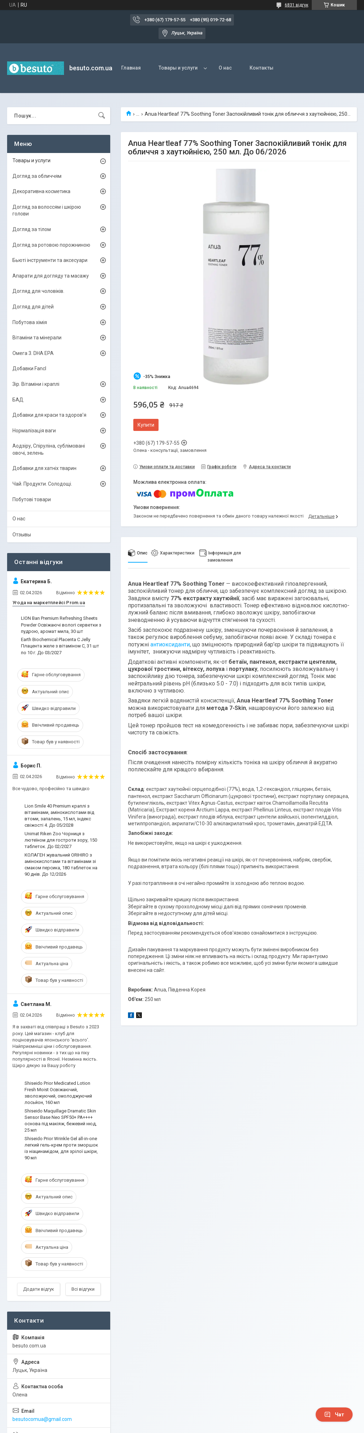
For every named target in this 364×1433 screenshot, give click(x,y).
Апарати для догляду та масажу (50, 276)
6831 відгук (296, 4)
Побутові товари (31, 499)
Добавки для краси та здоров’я (49, 415)
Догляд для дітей (33, 307)
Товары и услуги (178, 68)
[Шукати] (101, 115)
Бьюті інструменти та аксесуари (49, 260)
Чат (334, 1414)
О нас (225, 68)
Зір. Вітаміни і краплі (35, 384)
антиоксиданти (170, 644)
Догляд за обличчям (36, 176)
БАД (17, 400)
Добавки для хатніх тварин (44, 468)
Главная (131, 68)
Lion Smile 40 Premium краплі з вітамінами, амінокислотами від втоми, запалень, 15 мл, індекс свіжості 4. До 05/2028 (59, 815)
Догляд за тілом (31, 229)
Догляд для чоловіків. (38, 291)
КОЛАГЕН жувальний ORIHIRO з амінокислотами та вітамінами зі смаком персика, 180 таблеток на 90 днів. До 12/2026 (61, 864)
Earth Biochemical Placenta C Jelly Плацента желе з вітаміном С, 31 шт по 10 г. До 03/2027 (60, 646)
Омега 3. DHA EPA (33, 353)
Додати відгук (38, 1289)
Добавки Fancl (29, 368)
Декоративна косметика (41, 191)
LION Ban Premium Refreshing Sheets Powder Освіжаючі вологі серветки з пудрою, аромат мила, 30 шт (61, 625)
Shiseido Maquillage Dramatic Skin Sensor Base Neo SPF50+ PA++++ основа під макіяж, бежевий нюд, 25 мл (61, 1120)
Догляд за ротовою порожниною (51, 245)
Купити (146, 425)
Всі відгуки (83, 1289)
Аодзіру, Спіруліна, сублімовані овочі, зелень (48, 449)
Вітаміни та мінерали (36, 337)
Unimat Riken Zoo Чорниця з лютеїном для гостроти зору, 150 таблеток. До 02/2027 (61, 840)
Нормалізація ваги (34, 430)
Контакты (261, 68)
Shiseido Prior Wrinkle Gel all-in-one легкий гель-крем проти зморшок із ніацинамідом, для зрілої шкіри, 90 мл (61, 1148)
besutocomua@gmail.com (42, 1419)
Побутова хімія (29, 322)
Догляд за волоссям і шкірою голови (46, 210)
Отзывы (21, 534)
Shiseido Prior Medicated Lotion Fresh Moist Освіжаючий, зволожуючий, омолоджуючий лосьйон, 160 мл (58, 1093)
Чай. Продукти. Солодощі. (42, 484)
